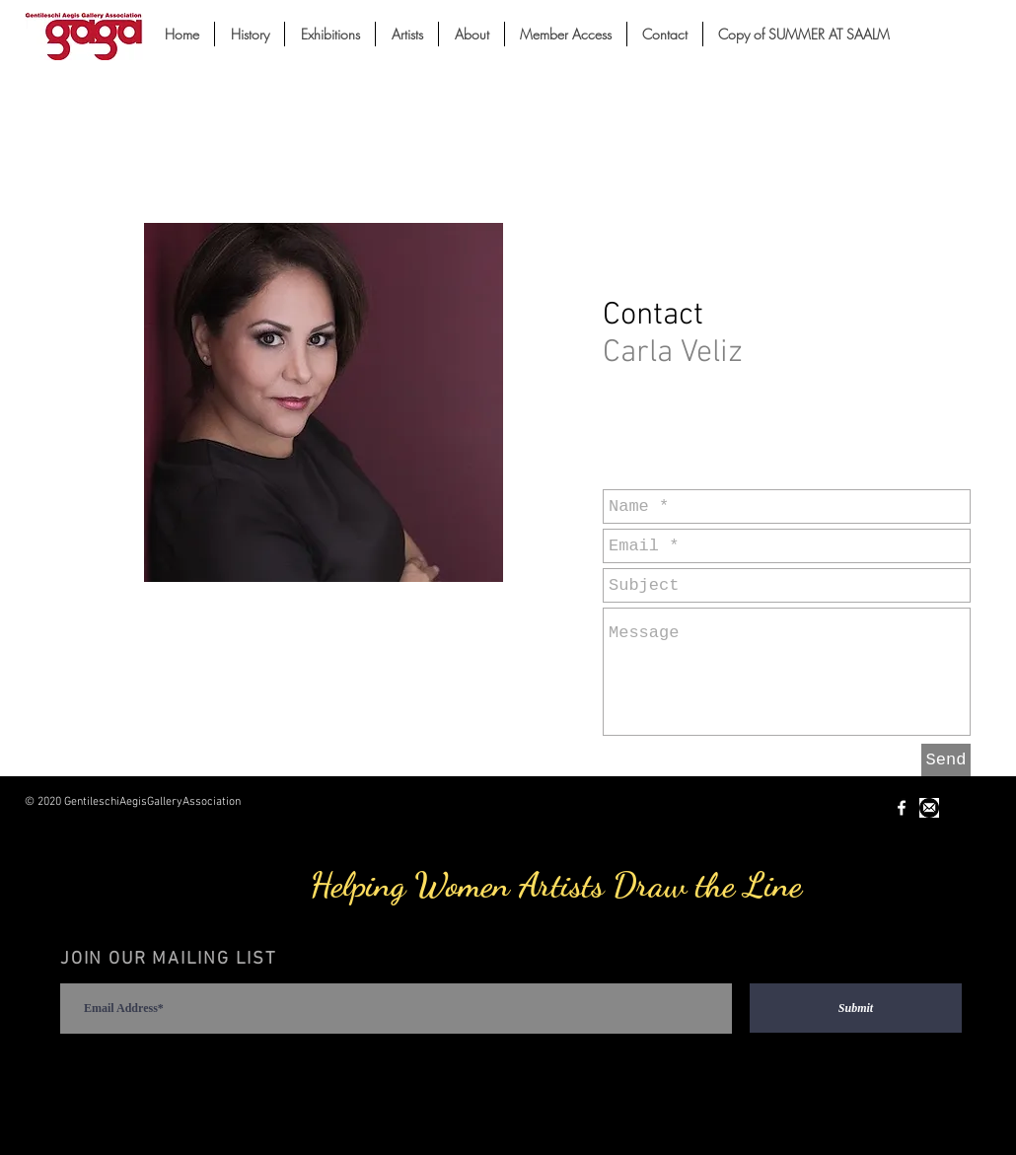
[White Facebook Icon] (901, 808)
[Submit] (856, 1008)
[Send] (946, 760)
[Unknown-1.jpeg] (929, 808)
